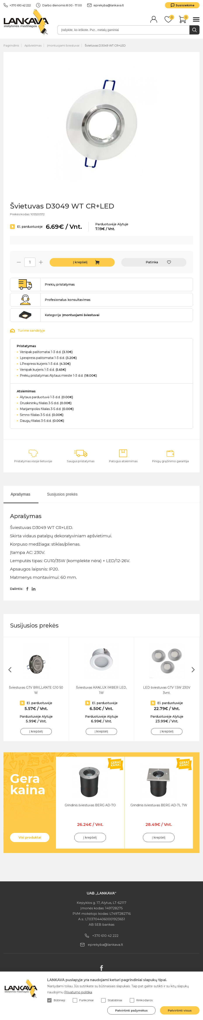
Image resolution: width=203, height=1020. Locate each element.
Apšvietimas (33, 45)
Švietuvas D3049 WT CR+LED (105, 45)
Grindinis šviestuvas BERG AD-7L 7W (158, 805)
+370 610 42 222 (17, 5)
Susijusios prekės (62, 494)
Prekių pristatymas (60, 284)
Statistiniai (111, 1000)
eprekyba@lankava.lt (105, 5)
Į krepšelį (80, 262)
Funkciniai (83, 1000)
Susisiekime (185, 5)
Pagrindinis (11, 45)
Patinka (152, 262)
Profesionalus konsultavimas (67, 300)
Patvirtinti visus (180, 1010)
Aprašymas (20, 494)
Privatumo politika (78, 992)
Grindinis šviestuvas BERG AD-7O (90, 805)
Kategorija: (72, 315)
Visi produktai (30, 837)
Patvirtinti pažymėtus (131, 1010)
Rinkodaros (141, 1000)
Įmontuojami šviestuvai (63, 45)
